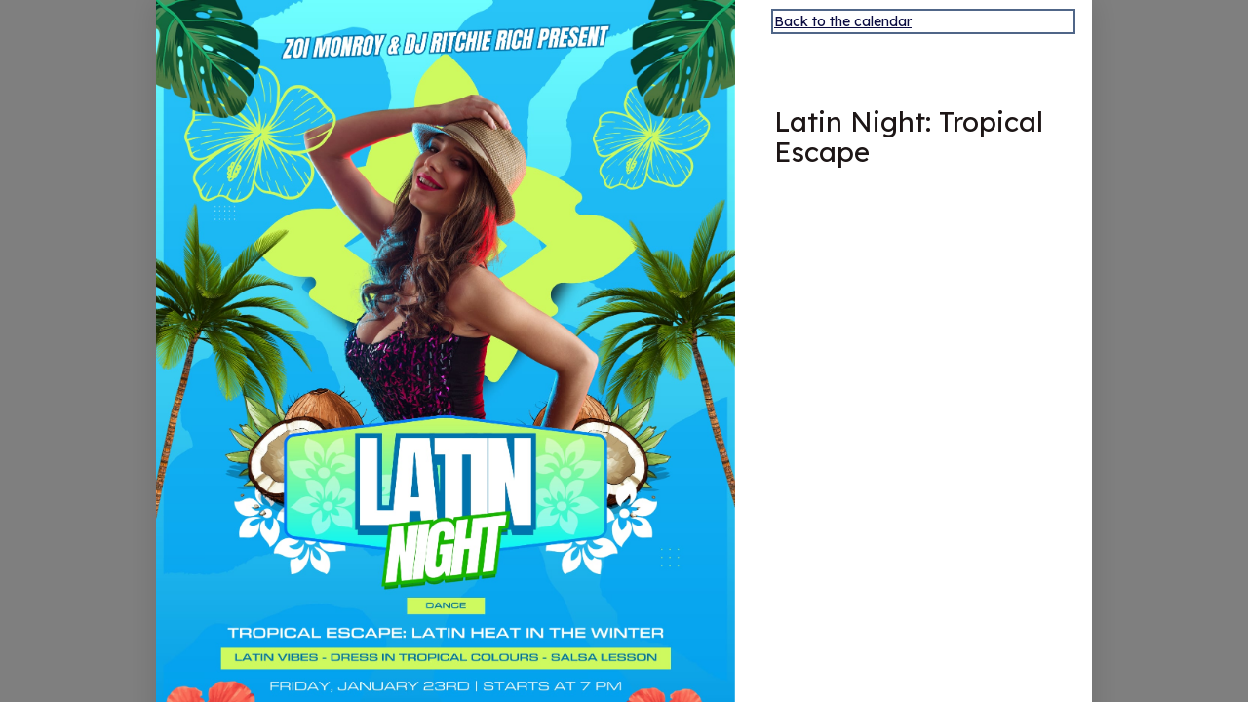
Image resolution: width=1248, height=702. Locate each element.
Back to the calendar (843, 21)
